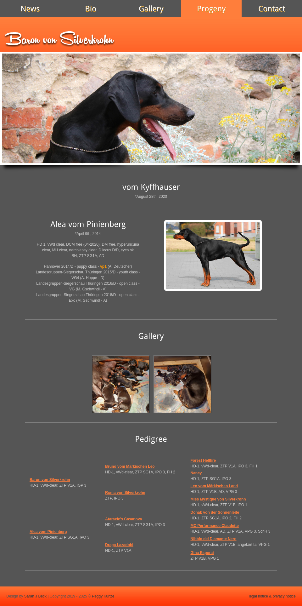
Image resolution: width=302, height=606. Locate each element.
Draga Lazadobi (119, 545)
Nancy (196, 473)
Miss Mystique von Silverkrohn (218, 499)
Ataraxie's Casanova (123, 519)
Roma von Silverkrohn (125, 492)
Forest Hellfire (203, 460)
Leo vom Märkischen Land (214, 486)
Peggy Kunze (103, 596)
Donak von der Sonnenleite (215, 512)
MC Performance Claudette (215, 525)
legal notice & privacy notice (272, 596)
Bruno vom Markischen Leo (129, 466)
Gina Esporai (202, 553)
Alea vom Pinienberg (48, 531)
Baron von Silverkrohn (50, 479)
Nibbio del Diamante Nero (214, 539)
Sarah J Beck (35, 596)
